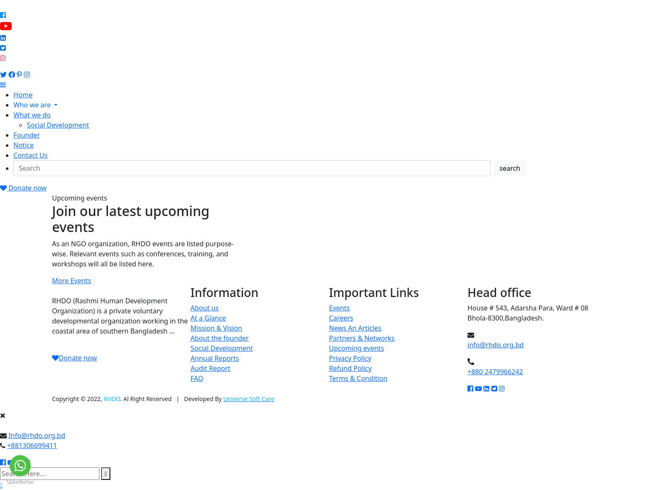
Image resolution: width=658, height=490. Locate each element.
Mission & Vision (216, 328)
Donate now (23, 188)
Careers (341, 318)
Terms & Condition (358, 378)
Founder (26, 135)
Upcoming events (356, 348)
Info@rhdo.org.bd (36, 435)
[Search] (252, 168)
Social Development (58, 125)
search (509, 168)
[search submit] (105, 473)
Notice (23, 145)
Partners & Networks (361, 338)
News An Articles (355, 328)
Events (339, 308)
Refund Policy (350, 368)
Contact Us (30, 155)
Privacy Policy (350, 358)
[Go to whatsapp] (20, 465)
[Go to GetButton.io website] (20, 481)
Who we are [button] (32, 104)
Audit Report (210, 368)
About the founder (220, 338)
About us (205, 308)
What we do (32, 115)
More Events (71, 280)
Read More (69, 341)
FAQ (197, 378)
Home (23, 94)
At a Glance (208, 318)
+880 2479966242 (495, 371)
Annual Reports (215, 358)
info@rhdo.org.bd (495, 344)
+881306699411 (32, 445)
